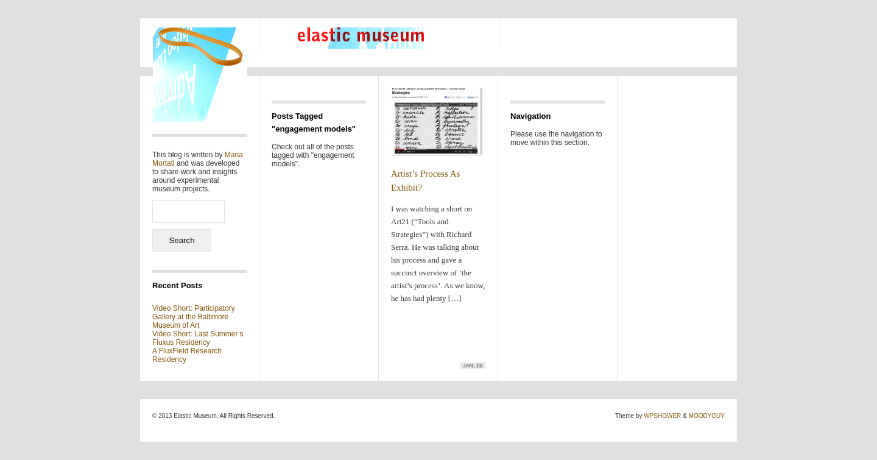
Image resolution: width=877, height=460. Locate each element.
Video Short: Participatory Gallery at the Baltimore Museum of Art (193, 317)
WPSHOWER (662, 415)
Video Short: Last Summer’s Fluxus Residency (197, 338)
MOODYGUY (707, 415)
